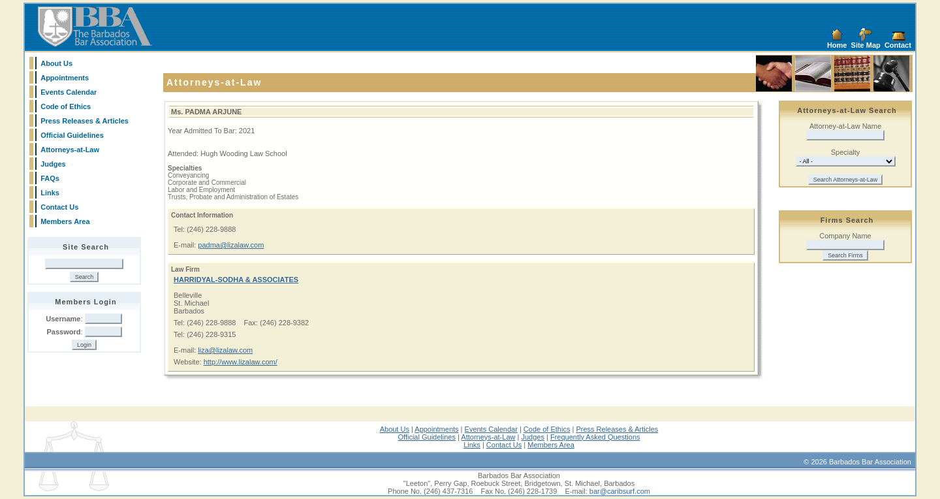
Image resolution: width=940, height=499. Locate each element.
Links (49, 193)
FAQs (49, 178)
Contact (898, 45)
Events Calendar (68, 92)
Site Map (866, 45)
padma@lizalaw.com (231, 245)
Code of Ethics (65, 106)
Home (837, 45)
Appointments (64, 78)
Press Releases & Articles (84, 121)
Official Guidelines (72, 135)
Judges (53, 164)
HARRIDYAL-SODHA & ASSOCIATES (236, 279)
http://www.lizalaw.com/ (240, 362)
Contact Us (59, 207)
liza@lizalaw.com (225, 350)
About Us (56, 63)
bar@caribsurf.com (619, 491)
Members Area (64, 221)
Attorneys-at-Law (69, 149)
